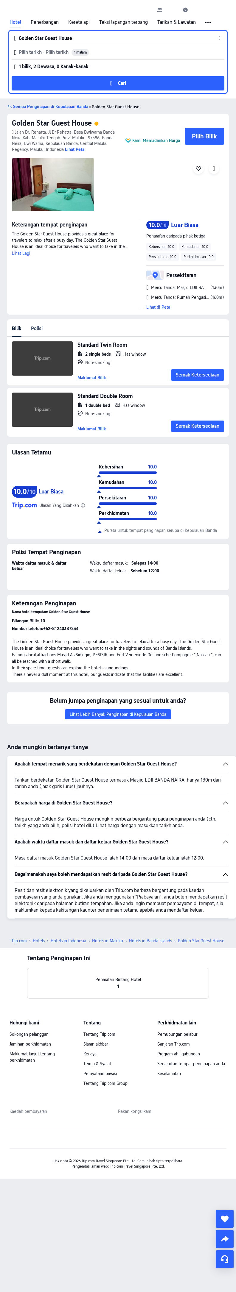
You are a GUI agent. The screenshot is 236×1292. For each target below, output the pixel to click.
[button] (172, 10)
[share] (225, 1239)
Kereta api (79, 22)
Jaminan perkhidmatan (30, 1044)
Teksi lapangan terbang (123, 22)
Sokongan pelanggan (29, 1034)
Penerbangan (45, 22)
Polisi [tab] (37, 328)
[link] (160, 10)
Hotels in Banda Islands (150, 940)
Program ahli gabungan (178, 1054)
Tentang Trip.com (99, 1034)
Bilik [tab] (16, 328)
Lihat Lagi (21, 253)
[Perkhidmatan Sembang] (225, 1259)
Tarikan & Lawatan (176, 22)
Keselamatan (169, 1073)
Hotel (15, 22)
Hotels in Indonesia (68, 940)
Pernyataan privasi (100, 1073)
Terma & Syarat (97, 1063)
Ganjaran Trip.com (173, 1044)
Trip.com (19, 940)
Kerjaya (90, 1054)
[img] (53, 184)
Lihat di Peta (158, 307)
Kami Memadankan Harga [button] (156, 140)
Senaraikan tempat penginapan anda (191, 1063)
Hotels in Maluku (107, 940)
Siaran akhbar (95, 1044)
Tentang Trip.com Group (105, 1083)
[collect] (225, 1219)
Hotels (39, 940)
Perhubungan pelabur (177, 1034)
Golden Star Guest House (52, 123)
